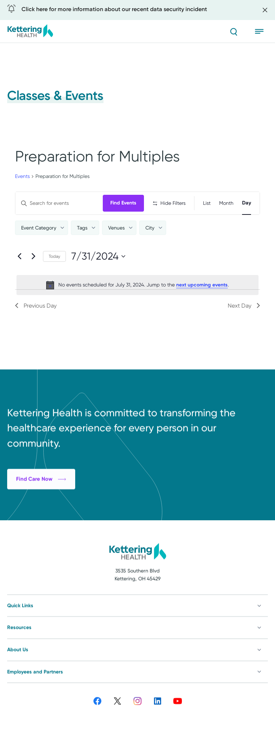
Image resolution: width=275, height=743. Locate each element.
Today (54, 256)
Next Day (244, 305)
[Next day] (33, 256)
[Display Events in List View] (207, 203)
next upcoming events (202, 285)
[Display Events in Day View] (246, 203)
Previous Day (36, 305)
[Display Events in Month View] (226, 203)
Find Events (123, 203)
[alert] (137, 285)
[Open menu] (261, 31)
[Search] (233, 31)
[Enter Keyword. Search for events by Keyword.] (59, 203)
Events (22, 176)
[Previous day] (19, 256)
